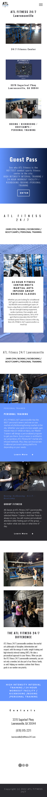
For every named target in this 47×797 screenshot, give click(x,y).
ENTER (24, 193)
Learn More (24, 454)
